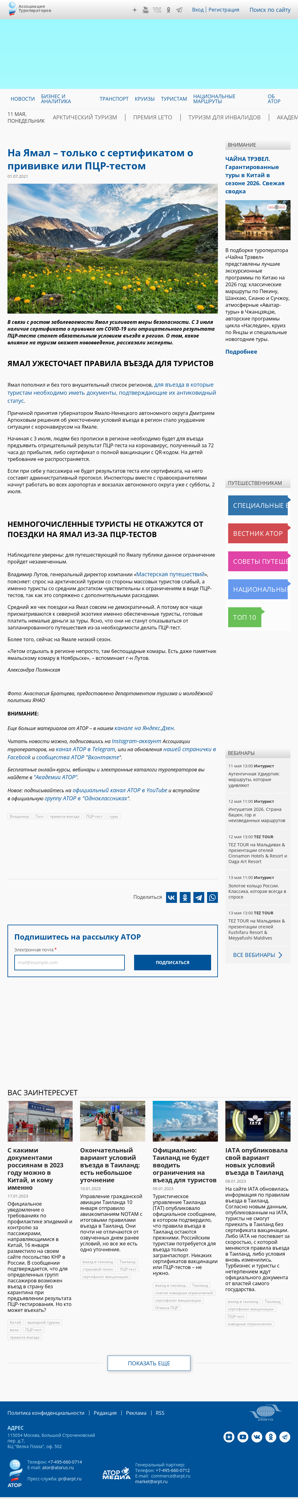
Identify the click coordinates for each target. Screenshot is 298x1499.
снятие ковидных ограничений (183, 1278)
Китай (15, 1308)
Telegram (183, 10)
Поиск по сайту (272, 9)
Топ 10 (238, 603)
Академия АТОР (270, 117)
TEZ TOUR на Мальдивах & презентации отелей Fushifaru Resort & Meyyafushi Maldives (256, 915)
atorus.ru (135, 1493)
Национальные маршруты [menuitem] (214, 99)
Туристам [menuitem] (174, 98)
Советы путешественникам (259, 547)
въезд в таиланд (97, 1247)
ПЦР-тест (93, 795)
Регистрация (228, 9)
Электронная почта (33, 929)
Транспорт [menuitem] (114, 98)
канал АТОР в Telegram (82, 734)
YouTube (150, 10)
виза (14, 1315)
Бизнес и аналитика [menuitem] (56, 99)
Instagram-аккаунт (134, 727)
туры (112, 795)
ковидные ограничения (249, 1309)
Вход (203, 9)
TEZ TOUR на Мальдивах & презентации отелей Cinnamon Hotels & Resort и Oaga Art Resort (257, 838)
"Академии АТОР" (53, 759)
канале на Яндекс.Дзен (141, 715)
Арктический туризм (92, 117)
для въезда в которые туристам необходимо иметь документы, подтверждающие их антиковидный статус (109, 387)
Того (39, 795)
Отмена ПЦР (166, 1293)
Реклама (123, 1398)
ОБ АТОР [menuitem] (274, 99)
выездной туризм (43, 1308)
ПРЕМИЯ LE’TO (148, 117)
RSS (145, 1398)
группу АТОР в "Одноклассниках (81, 778)
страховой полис (98, 1255)
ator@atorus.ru (57, 1452)
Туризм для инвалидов (208, 117)
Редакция (95, 1398)
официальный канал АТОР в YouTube (115, 771)
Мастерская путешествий (166, 562)
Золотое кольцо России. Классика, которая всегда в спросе (256, 876)
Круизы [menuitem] (145, 98)
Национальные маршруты (259, 575)
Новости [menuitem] (23, 98)
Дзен (139, 10)
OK (173, 10)
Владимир (19, 795)
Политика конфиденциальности (41, 1398)
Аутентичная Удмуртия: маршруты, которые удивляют (253, 765)
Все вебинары (251, 940)
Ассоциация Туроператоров (35, 8)
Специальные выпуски (257, 491)
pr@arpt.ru (69, 1464)
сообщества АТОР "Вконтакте (70, 741)
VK (161, 10)
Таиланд (126, 1247)
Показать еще (149, 1348)
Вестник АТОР (246, 519)
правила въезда (64, 795)
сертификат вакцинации (105, 1262)
